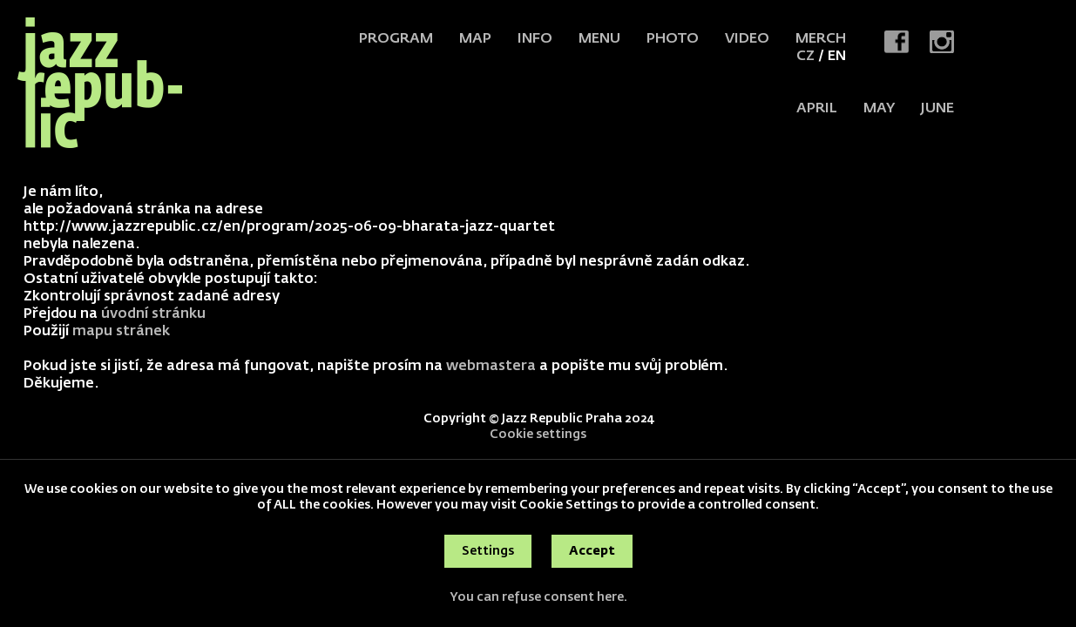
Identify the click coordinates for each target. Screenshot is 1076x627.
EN (837, 57)
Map (475, 39)
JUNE (937, 109)
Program (396, 39)
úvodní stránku (153, 314)
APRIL (816, 109)
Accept (592, 551)
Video (747, 39)
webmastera (491, 367)
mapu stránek (121, 332)
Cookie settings (538, 434)
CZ (805, 57)
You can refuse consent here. (538, 597)
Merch (820, 39)
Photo (672, 39)
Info (535, 39)
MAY (879, 109)
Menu (599, 39)
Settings (488, 551)
